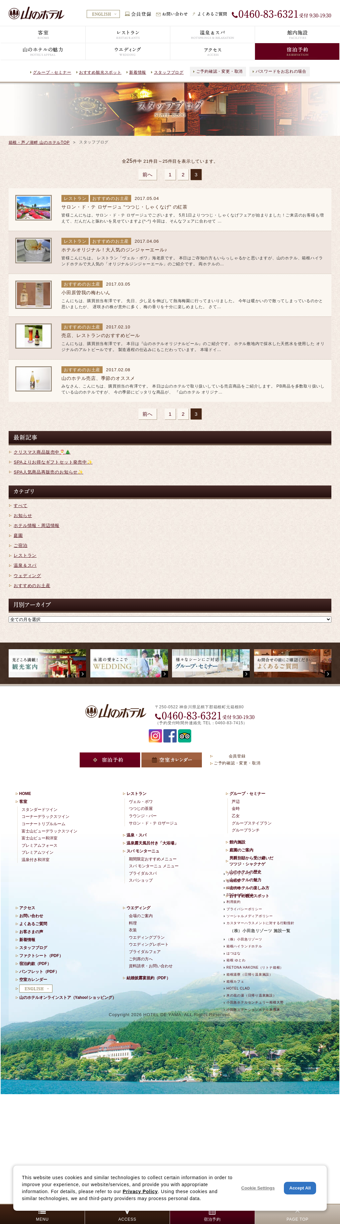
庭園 (18, 535)
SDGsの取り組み (240, 895)
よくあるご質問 (33, 923)
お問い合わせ (31, 916)
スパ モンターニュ (143, 851)
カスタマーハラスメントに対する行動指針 (260, 923)
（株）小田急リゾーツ (244, 939)
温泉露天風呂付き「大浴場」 (152, 843)
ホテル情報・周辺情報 (36, 525)
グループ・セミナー (52, 72)
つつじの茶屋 (141, 808)
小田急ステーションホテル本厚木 (253, 1009)
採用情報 (233, 888)
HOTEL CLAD (238, 988)
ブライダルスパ (143, 873)
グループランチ (246, 830)
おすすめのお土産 (32, 585)
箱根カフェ (235, 981)
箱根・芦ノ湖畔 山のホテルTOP (39, 142)
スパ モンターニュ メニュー (154, 866)
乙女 (236, 816)
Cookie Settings (258, 1187)
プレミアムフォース (39, 845)
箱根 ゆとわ (235, 960)
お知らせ (23, 515)
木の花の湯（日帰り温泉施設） (251, 995)
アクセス (27, 908)
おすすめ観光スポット (100, 72)
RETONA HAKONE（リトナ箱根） (255, 967)
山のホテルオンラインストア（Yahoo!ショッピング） (67, 997)
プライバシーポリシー (244, 909)
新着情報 (137, 72)
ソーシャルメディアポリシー (249, 916)
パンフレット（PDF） (39, 971)
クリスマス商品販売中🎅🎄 (42, 452)
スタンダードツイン (39, 809)
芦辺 (236, 801)
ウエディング (138, 908)
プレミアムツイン (37, 852)
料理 (133, 923)
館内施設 (237, 842)
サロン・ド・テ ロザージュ (153, 823)
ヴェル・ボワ (141, 801)
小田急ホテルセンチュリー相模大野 (255, 1002)
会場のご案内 (141, 916)
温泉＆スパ (25, 565)
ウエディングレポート (149, 944)
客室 (23, 801)
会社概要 (233, 881)
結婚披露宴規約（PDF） (148, 978)
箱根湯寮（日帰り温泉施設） (249, 974)
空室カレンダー (33, 979)
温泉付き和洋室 (35, 859)
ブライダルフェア (145, 951)
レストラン (25, 555)
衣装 (133, 930)
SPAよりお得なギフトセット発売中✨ (53, 462)
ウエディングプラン (147, 937)
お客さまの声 (31, 931)
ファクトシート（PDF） (41, 955)
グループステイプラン (252, 823)
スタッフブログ (169, 72)
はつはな (233, 953)
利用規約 (233, 902)
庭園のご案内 (241, 850)
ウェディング (27, 575)
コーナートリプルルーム (43, 824)
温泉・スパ (136, 835)
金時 (236, 808)
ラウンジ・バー (143, 816)
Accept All (300, 1187)
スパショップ (141, 880)
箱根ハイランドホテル (244, 946)
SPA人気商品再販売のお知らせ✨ (48, 472)
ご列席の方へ (141, 959)
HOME (25, 793)
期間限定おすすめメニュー (153, 859)
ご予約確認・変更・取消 (219, 71)
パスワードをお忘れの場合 (281, 71)
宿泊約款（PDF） (35, 963)
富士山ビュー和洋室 (39, 838)
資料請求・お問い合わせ (151, 966)
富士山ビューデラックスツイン (49, 831)
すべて (20, 505)
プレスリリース (238, 874)
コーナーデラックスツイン (45, 816)
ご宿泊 (20, 545)
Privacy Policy (140, 1191)
